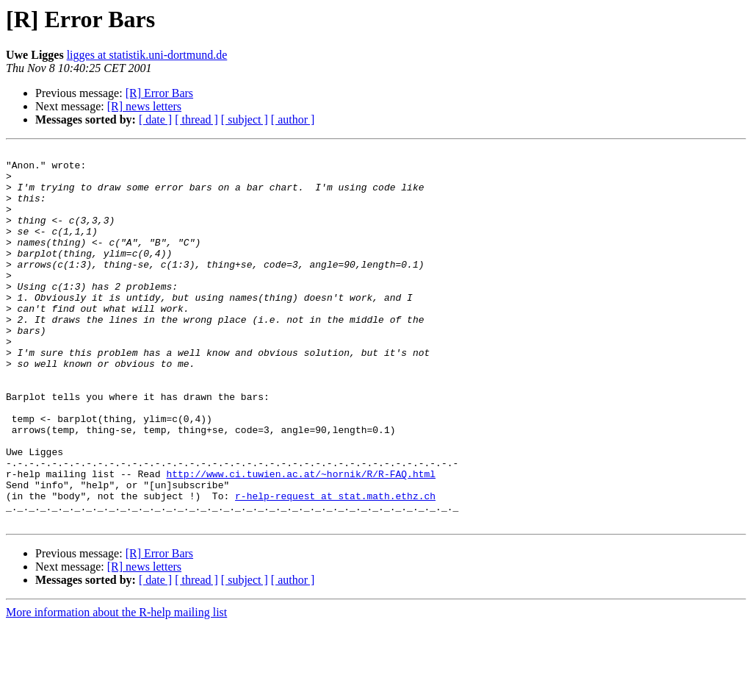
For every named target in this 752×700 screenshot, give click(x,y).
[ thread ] (196, 119)
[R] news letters (144, 106)
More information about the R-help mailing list (116, 687)
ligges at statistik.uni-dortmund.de (147, 55)
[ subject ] (244, 119)
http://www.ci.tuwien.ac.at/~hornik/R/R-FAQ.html (300, 539)
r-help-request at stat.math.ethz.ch (335, 566)
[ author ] (293, 119)
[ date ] (155, 119)
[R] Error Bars (159, 93)
